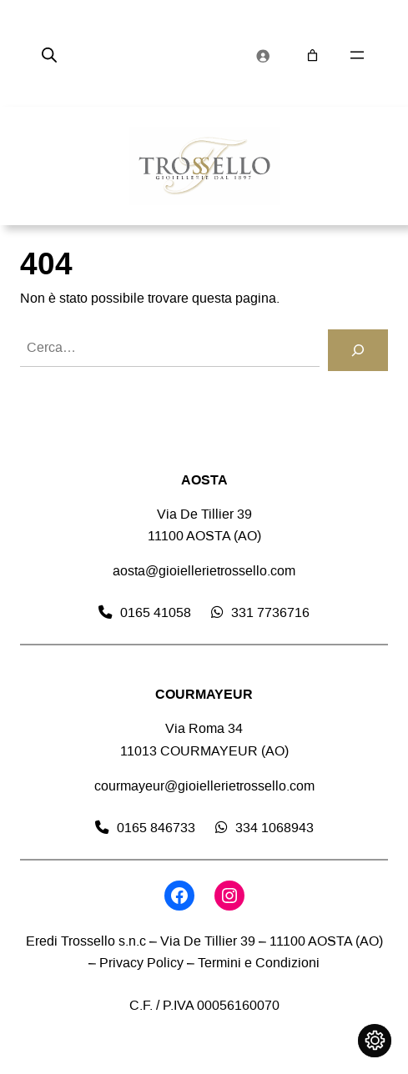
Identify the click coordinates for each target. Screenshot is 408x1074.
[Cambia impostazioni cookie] (374, 1040)
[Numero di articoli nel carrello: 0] (312, 55)
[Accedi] (263, 55)
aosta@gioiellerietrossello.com (204, 571)
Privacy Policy (141, 962)
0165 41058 (155, 612)
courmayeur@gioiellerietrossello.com (204, 786)
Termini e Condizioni (259, 962)
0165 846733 (156, 827)
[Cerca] (358, 350)
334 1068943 (274, 827)
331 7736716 (270, 612)
